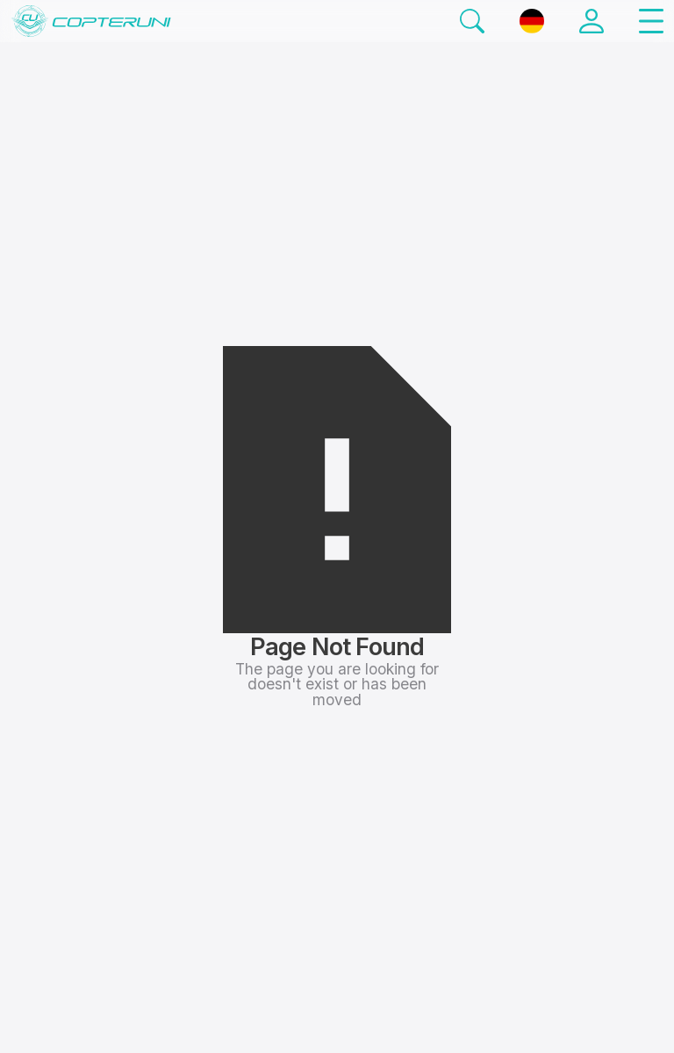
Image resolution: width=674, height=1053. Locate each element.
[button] (651, 21)
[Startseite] (91, 21)
